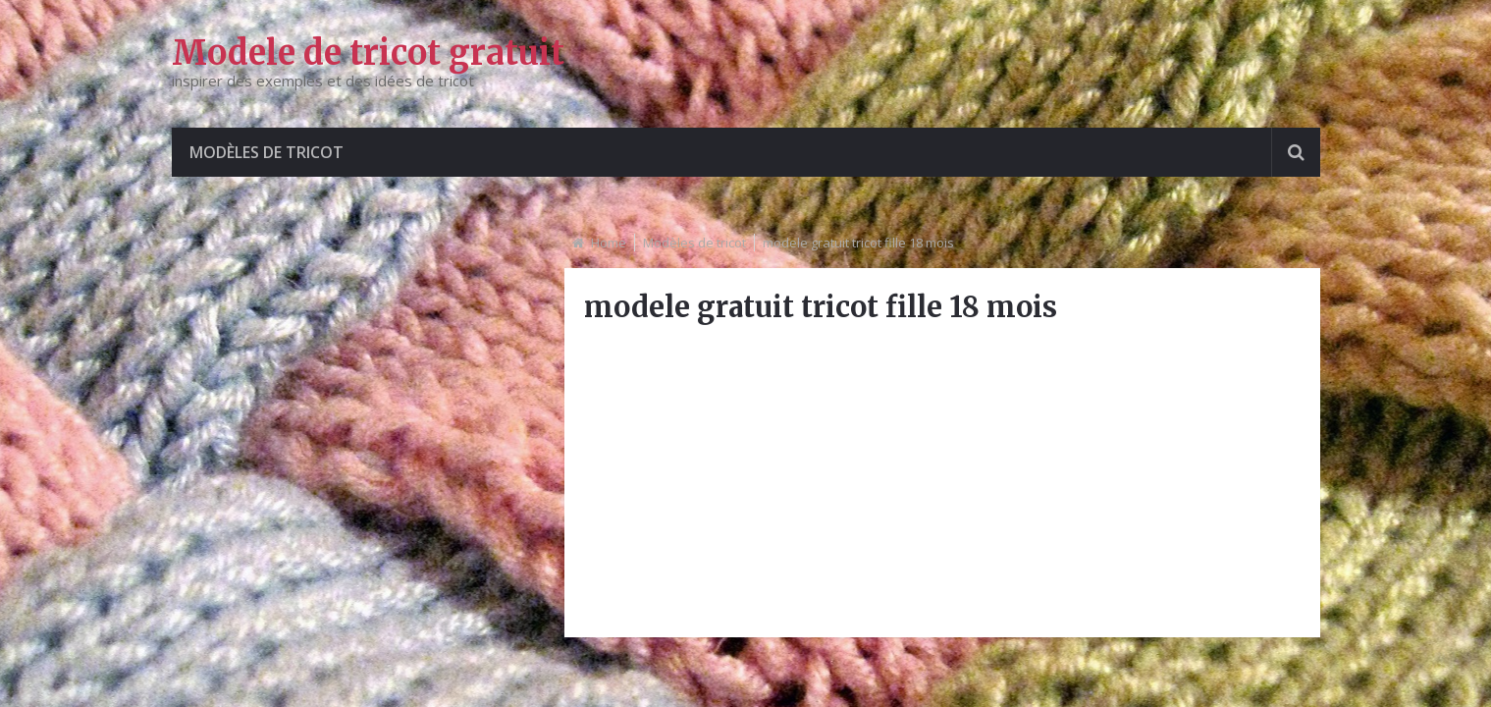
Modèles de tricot (266, 152)
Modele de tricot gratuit (368, 53)
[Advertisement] (942, 480)
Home (608, 242)
